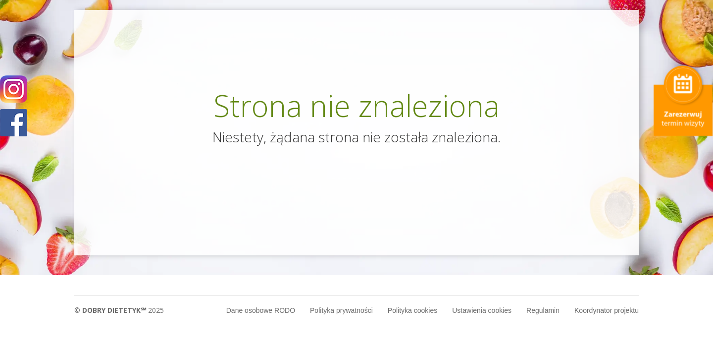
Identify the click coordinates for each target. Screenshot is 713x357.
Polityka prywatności (341, 310)
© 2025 (119, 310)
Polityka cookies (412, 310)
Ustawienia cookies (481, 310)
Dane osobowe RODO (260, 310)
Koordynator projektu (606, 310)
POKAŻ (13, 123)
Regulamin (543, 310)
